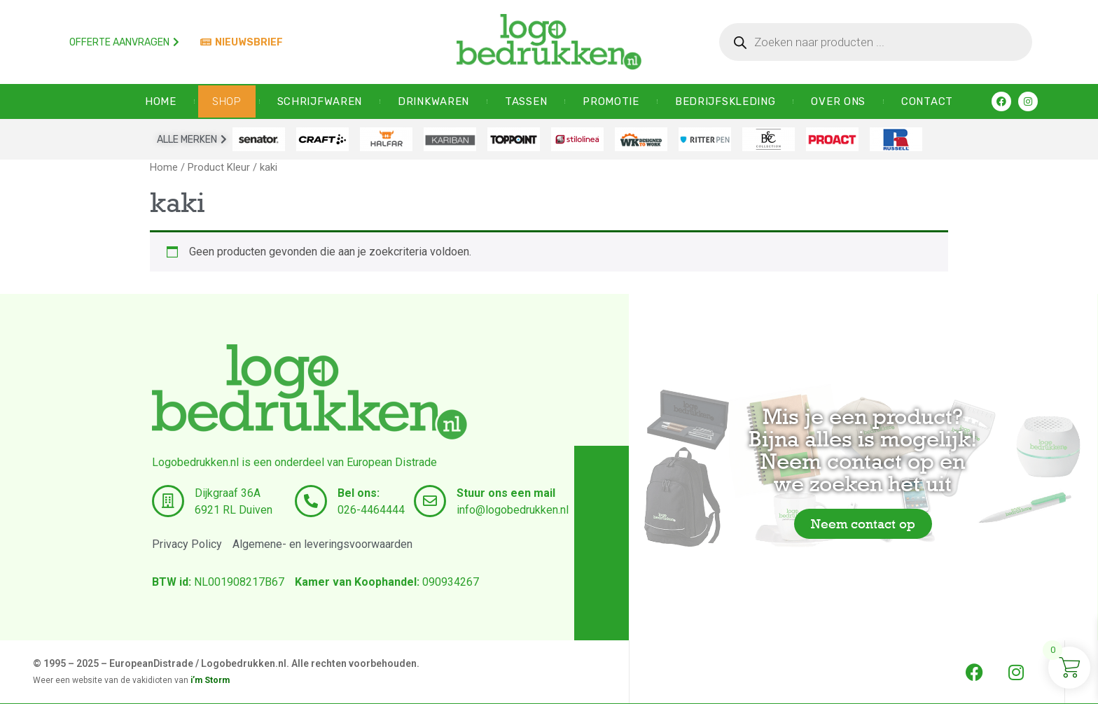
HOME (160, 101)
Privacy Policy (187, 544)
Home (164, 167)
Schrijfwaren (319, 101)
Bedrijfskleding (725, 101)
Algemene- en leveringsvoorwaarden (322, 544)
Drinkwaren (433, 101)
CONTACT (927, 101)
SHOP (227, 101)
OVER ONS (838, 101)
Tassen (526, 101)
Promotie (611, 101)
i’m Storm (210, 680)
